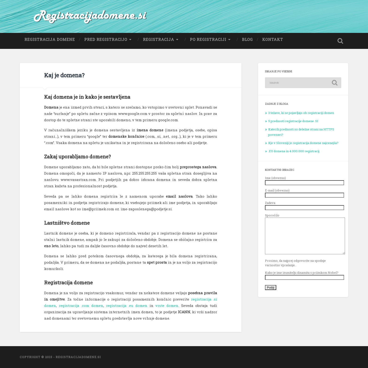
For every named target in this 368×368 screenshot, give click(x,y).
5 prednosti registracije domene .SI (293, 121)
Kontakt (272, 39)
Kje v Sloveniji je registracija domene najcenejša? (303, 143)
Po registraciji (208, 39)
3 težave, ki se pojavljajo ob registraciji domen (301, 113)
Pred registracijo (105, 39)
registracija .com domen (81, 305)
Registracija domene (49, 39)
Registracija (158, 39)
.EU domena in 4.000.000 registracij (293, 151)
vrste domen (166, 305)
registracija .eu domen (126, 305)
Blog (247, 39)
